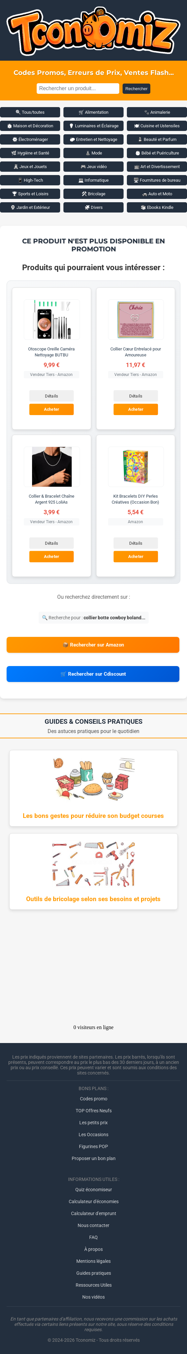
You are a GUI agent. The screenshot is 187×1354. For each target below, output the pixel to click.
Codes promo (93, 1098)
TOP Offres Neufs (94, 1110)
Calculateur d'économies (94, 1201)
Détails (51, 395)
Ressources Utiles (94, 1285)
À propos (93, 1249)
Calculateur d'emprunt (93, 1213)
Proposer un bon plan (94, 1158)
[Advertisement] (93, 969)
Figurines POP (93, 1146)
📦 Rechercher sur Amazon (93, 645)
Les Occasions (93, 1134)
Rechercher (136, 88)
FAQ (93, 1237)
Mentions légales (93, 1261)
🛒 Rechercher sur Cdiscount (93, 674)
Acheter (51, 409)
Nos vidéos (93, 1297)
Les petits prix (93, 1122)
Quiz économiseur (93, 1189)
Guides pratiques (93, 1273)
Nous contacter (93, 1225)
